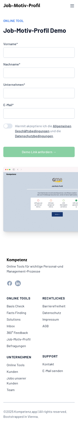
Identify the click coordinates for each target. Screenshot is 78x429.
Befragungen (16, 346)
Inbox (11, 326)
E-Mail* (8, 105)
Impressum (50, 319)
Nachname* (11, 64)
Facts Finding (16, 313)
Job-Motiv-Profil (19, 339)
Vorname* (10, 44)
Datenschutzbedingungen (34, 136)
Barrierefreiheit (54, 306)
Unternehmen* (14, 84)
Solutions (14, 319)
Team (11, 390)
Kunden (12, 371)
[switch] (7, 126)
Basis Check (15, 306)
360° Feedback (17, 332)
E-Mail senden (52, 371)
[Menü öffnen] (72, 6)
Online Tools (16, 365)
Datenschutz (51, 313)
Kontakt (48, 364)
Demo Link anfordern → (39, 152)
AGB (45, 326)
